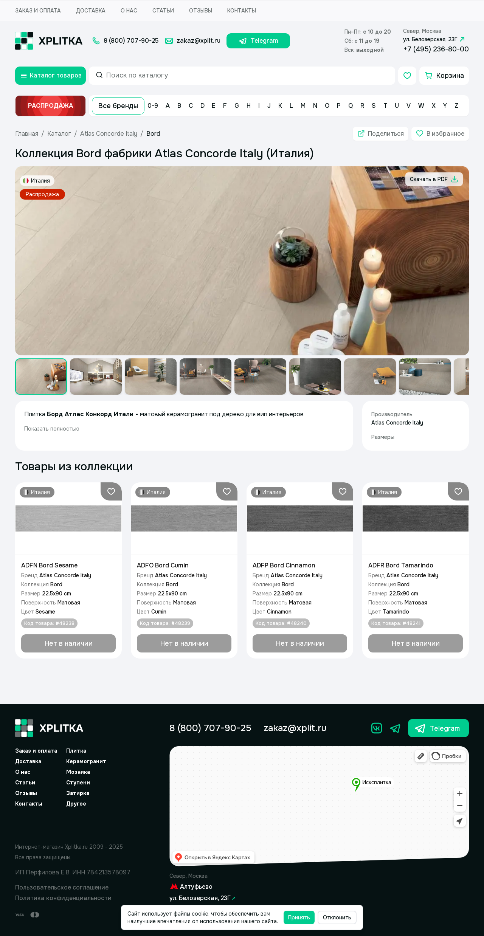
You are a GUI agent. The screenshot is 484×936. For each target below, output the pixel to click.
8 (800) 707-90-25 (210, 728)
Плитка (76, 750)
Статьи (163, 10)
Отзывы (200, 10)
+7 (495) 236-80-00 (436, 49)
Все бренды (118, 106)
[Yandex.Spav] (73, 823)
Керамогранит (86, 761)
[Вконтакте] (376, 728)
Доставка (90, 10)
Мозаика (78, 772)
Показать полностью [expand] (51, 428)
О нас (129, 10)
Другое (76, 803)
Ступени (78, 782)
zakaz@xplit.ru (295, 728)
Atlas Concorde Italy (108, 134)
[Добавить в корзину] (68, 643)
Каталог (59, 134)
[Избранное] (407, 76)
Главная (26, 134)
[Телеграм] (395, 728)
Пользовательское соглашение (62, 887)
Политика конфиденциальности (63, 898)
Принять (299, 917)
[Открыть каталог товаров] (50, 76)
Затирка (77, 793)
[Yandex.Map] (319, 806)
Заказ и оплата (38, 10)
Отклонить (337, 917)
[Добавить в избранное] (440, 134)
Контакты (241, 10)
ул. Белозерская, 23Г (435, 39)
